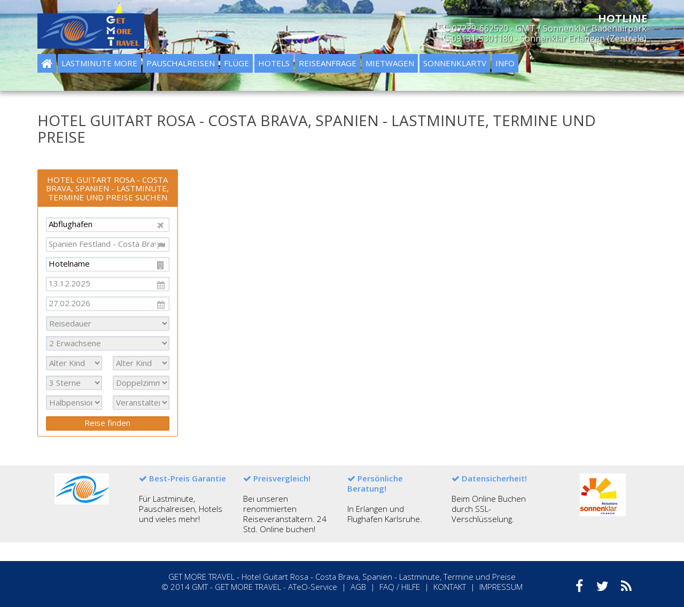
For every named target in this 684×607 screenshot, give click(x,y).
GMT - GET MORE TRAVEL (236, 586)
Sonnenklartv (454, 63)
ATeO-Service (312, 586)
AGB (358, 586)
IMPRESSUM (501, 586)
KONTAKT (449, 586)
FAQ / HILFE (399, 586)
